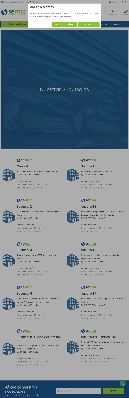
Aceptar (88, 24)
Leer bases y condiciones (64, 24)
